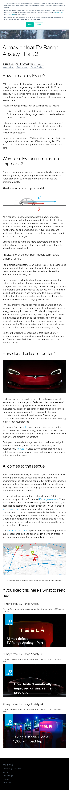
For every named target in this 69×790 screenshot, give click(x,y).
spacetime (6, 772)
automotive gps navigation (12, 769)
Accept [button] (30, 24)
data (25, 427)
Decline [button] (39, 24)
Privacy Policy (11, 14)
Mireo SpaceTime (11, 509)
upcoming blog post (17, 530)
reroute (20, 448)
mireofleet (6, 779)
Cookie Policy (59, 12)
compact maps (8, 776)
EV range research (48, 499)
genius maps (7, 782)
